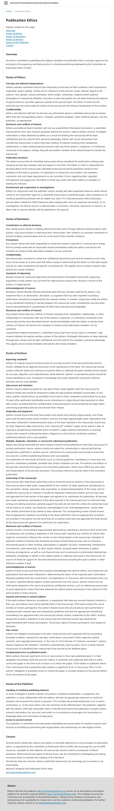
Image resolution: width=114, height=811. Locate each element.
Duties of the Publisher (17, 42)
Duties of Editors (14, 33)
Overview (10, 30)
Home (8, 11)
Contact (10, 45)
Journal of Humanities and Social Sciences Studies (34, 2)
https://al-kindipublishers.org (51, 791)
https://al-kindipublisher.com (61, 794)
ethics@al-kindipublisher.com (21, 772)
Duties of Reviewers (16, 36)
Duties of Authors (14, 39)
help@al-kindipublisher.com (52, 803)
